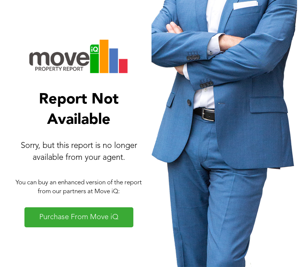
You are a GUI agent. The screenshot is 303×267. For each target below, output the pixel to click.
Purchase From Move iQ (79, 217)
